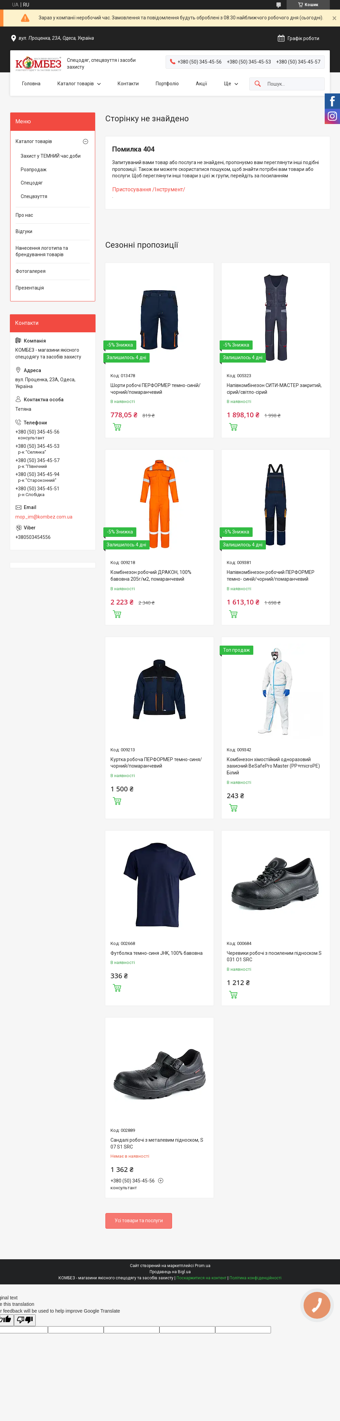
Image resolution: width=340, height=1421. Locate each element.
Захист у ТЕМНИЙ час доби (51, 156)
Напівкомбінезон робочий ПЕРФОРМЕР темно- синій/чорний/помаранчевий (270, 575)
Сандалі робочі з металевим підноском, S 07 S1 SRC (157, 1143)
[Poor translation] (25, 1320)
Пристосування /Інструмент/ (148, 189)
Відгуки (24, 231)
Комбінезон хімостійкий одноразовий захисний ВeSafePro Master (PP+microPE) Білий (273, 766)
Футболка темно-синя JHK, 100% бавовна (157, 953)
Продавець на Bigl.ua (170, 1271)
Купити (117, 426)
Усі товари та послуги (139, 1220)
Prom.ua (202, 1265)
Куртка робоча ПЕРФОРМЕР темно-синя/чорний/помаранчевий (156, 763)
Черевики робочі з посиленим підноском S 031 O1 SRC (274, 956)
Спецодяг (32, 183)
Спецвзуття (34, 196)
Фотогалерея (31, 271)
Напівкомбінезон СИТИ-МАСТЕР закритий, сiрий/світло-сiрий (274, 389)
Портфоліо (167, 83)
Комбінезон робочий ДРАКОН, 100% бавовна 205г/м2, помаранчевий (151, 575)
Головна (31, 83)
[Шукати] (257, 84)
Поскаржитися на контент (201, 1278)
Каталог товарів (75, 83)
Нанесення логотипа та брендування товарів (42, 251)
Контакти (128, 83)
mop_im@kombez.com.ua (43, 517)
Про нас (24, 215)
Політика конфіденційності (256, 1278)
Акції (201, 83)
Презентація (30, 288)
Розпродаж (34, 169)
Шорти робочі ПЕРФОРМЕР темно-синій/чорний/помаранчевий (156, 389)
